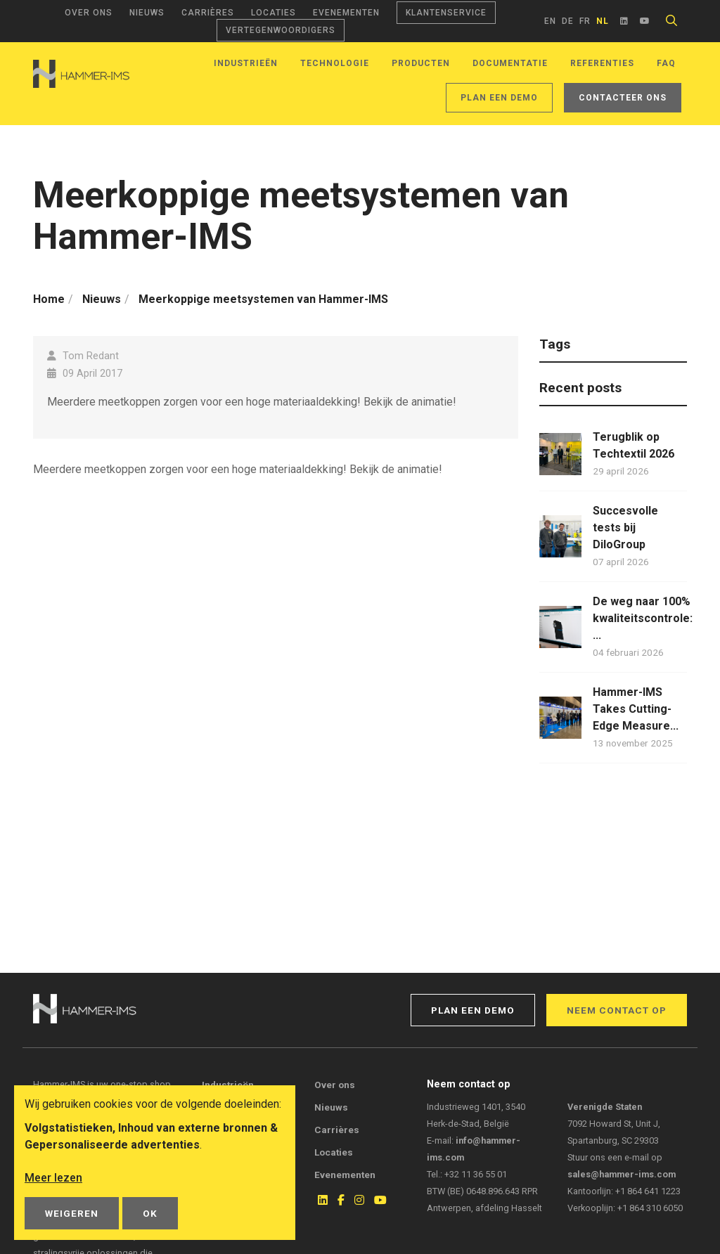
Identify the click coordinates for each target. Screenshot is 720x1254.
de (568, 21)
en (550, 21)
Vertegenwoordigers (280, 30)
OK (150, 1213)
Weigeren (71, 1213)
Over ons (88, 13)
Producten (421, 63)
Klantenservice (446, 13)
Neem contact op (617, 1010)
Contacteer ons (623, 98)
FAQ (666, 63)
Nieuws (147, 13)
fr (585, 21)
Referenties (602, 63)
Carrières (207, 13)
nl (602, 21)
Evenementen (346, 13)
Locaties (273, 13)
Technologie (334, 63)
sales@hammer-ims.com (621, 1174)
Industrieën (246, 63)
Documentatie (510, 63)
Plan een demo (499, 98)
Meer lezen (53, 1177)
